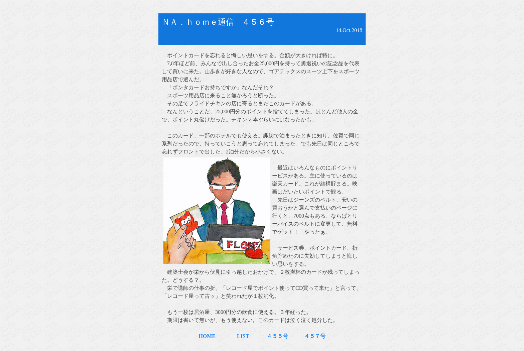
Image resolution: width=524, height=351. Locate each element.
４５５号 (272, 336)
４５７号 (309, 336)
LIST (243, 336)
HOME (207, 336)
